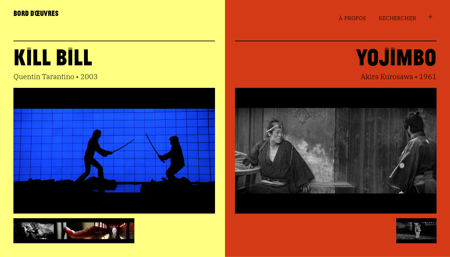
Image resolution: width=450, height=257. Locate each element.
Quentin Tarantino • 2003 (55, 76)
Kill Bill (52, 56)
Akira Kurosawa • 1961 (399, 76)
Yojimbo (396, 56)
